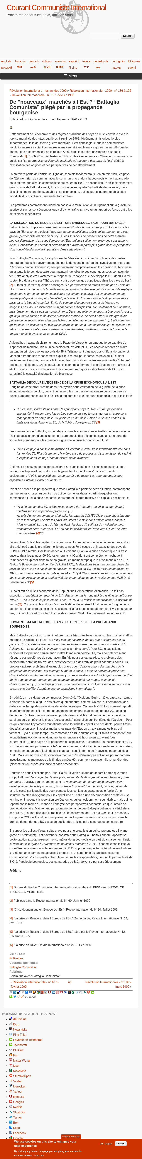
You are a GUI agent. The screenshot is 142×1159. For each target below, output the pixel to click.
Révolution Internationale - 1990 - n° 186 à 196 (100, 90)
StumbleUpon (22, 1076)
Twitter (17, 1117)
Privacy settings (71, 1137)
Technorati (20, 1045)
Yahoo (17, 1091)
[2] (11, 285)
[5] (11, 931)
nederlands (101, 61)
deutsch (34, 61)
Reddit (17, 1107)
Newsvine (19, 1070)
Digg (16, 1024)
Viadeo (17, 1081)
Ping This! (19, 1034)
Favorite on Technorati (27, 1039)
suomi (132, 67)
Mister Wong (21, 1060)
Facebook (19, 1133)
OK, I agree (106, 1144)
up (70, 982)
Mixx (16, 1065)
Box (15, 1122)
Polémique (16, 958)
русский (6, 67)
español (74, 61)
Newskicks (20, 1029)
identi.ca (18, 1096)
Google (18, 1138)
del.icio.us (19, 1019)
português (118, 61)
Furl (15, 1055)
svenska (60, 61)
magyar (116, 67)
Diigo (16, 1127)
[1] (25, 156)
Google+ (18, 1102)
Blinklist (18, 1050)
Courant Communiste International (56, 7)
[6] (11, 945)
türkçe (86, 61)
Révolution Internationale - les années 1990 (38, 90)
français (20, 61)
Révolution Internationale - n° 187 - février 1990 (43, 95)
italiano (47, 61)
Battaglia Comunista (22, 967)
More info (39, 1156)
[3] (11, 909)
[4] (11, 918)
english (6, 61)
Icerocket (19, 1086)
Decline (120, 1144)
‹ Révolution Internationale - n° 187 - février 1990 (34, 984)
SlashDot (19, 1112)
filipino (73, 67)
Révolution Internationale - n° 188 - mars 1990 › (108, 984)
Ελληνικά (134, 61)
